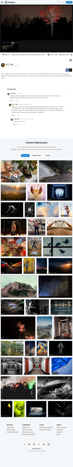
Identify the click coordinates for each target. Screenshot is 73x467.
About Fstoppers (61, 427)
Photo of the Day (27, 429)
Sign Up (69, 2)
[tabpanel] (36, 289)
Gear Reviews (11, 429)
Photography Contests (28, 434)
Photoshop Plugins (45, 429)
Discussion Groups (27, 432)
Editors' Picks (26, 427)
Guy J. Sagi (9, 64)
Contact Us (60, 429)
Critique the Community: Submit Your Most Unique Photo (28, 55)
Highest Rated (36, 155)
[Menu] (2, 2)
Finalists (47, 155)
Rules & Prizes (52, 55)
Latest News (10, 427)
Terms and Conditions (40, 450)
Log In (63, 2)
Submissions (64, 55)
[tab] (25, 155)
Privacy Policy (31, 450)
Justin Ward (13, 93)
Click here (14, 149)
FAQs (58, 434)
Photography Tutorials (46, 427)
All (25, 155)
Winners (5, 55)
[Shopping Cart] (58, 2)
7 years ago (19, 93)
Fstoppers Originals (12, 432)
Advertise (59, 432)
